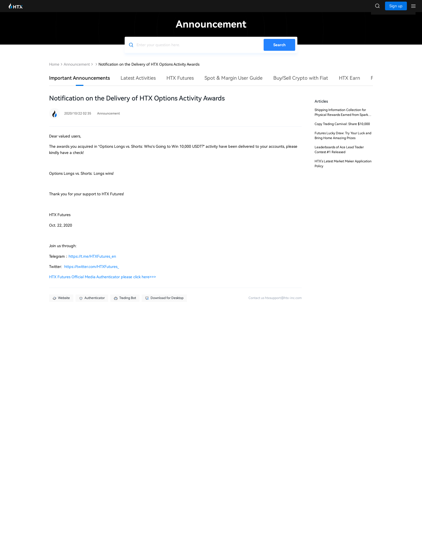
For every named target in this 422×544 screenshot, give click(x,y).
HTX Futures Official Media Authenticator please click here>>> (102, 282)
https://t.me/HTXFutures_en (92, 262)
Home (54, 70)
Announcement (77, 70)
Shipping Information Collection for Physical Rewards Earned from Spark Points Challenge (341, 120)
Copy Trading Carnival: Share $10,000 (342, 129)
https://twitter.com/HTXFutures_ (91, 272)
